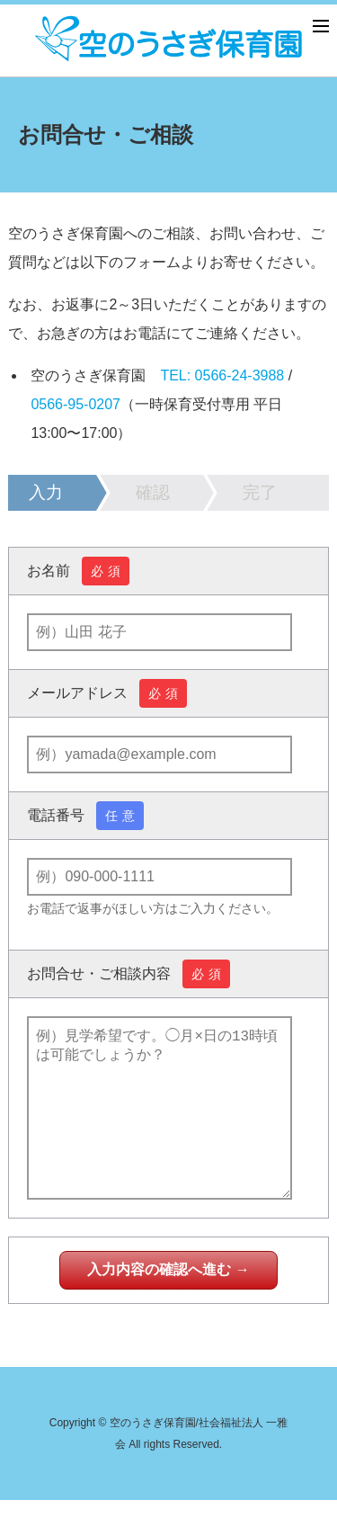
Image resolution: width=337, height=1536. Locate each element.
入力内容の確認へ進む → (168, 1305)
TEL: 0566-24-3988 (222, 375)
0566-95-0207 (75, 404)
